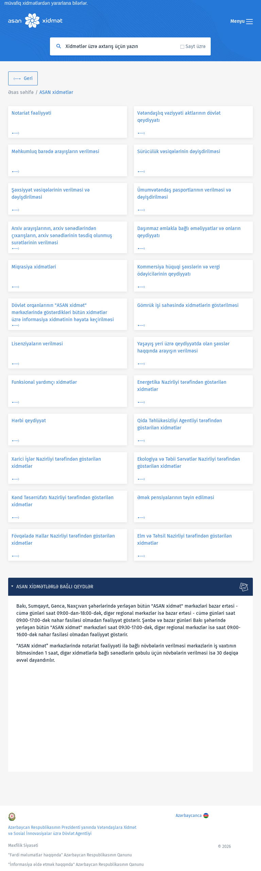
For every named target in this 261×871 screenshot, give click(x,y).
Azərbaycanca (189, 815)
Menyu (241, 21)
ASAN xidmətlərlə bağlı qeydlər (54, 587)
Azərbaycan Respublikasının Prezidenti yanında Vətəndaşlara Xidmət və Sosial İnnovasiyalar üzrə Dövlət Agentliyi (72, 830)
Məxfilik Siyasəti (23, 845)
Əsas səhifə (21, 92)
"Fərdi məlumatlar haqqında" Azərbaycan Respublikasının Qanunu (70, 855)
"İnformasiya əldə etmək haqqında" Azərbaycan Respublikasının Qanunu (76, 864)
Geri (28, 78)
